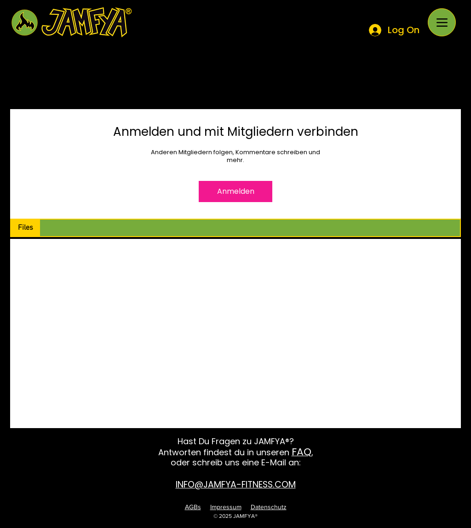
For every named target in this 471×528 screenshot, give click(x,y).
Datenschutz (269, 507)
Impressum (225, 507)
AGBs (193, 507)
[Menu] (442, 22)
